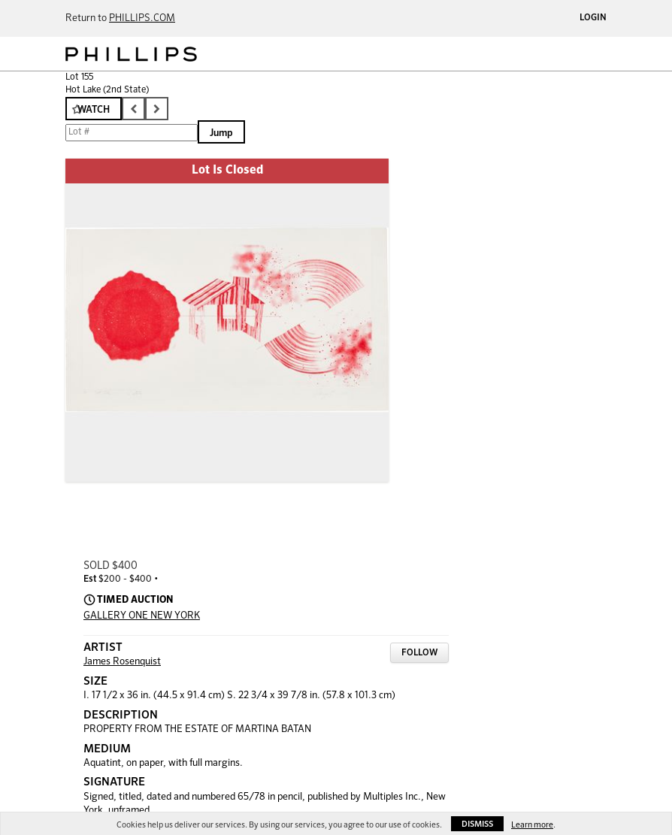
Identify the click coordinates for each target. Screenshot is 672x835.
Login (593, 18)
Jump (221, 133)
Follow (419, 653)
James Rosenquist (122, 662)
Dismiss (477, 824)
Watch (93, 110)
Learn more (532, 825)
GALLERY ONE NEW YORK (141, 616)
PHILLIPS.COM (142, 18)
